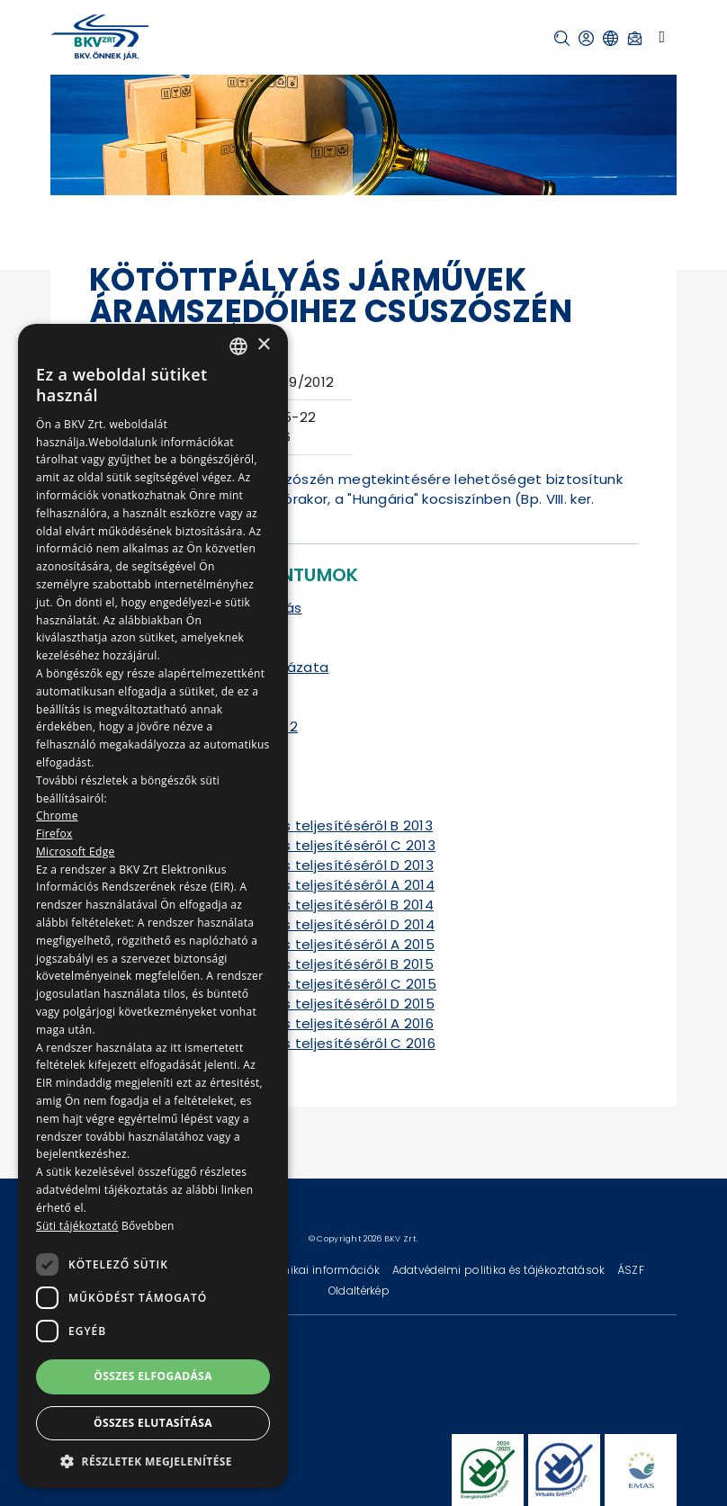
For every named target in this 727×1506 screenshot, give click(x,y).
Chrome (57, 815)
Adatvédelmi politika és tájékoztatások (500, 1269)
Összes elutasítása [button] (153, 1422)
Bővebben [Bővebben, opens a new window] (148, 1225)
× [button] (263, 345)
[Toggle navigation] (662, 36)
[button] (562, 38)
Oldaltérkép (359, 1290)
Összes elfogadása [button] (153, 1376)
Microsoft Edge (75, 851)
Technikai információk (319, 1269)
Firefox (54, 833)
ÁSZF (630, 1269)
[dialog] (153, 906)
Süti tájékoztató (77, 1225)
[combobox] (238, 346)
